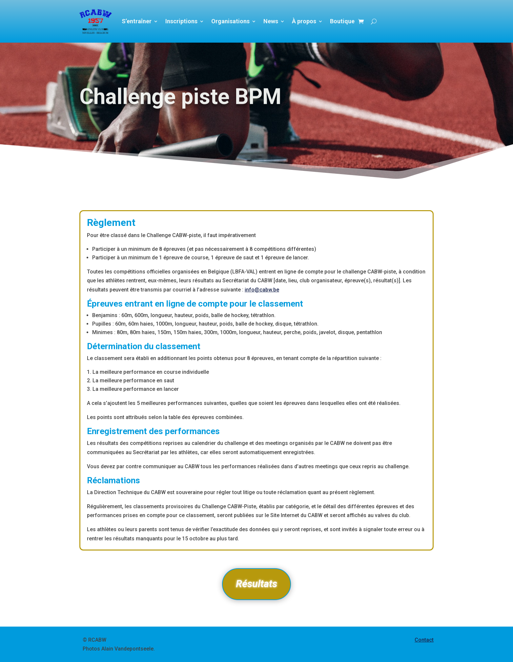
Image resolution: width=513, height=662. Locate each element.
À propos (304, 21)
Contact (424, 640)
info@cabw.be (262, 290)
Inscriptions (181, 21)
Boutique (342, 21)
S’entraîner (137, 21)
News (270, 21)
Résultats (256, 584)
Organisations (230, 21)
